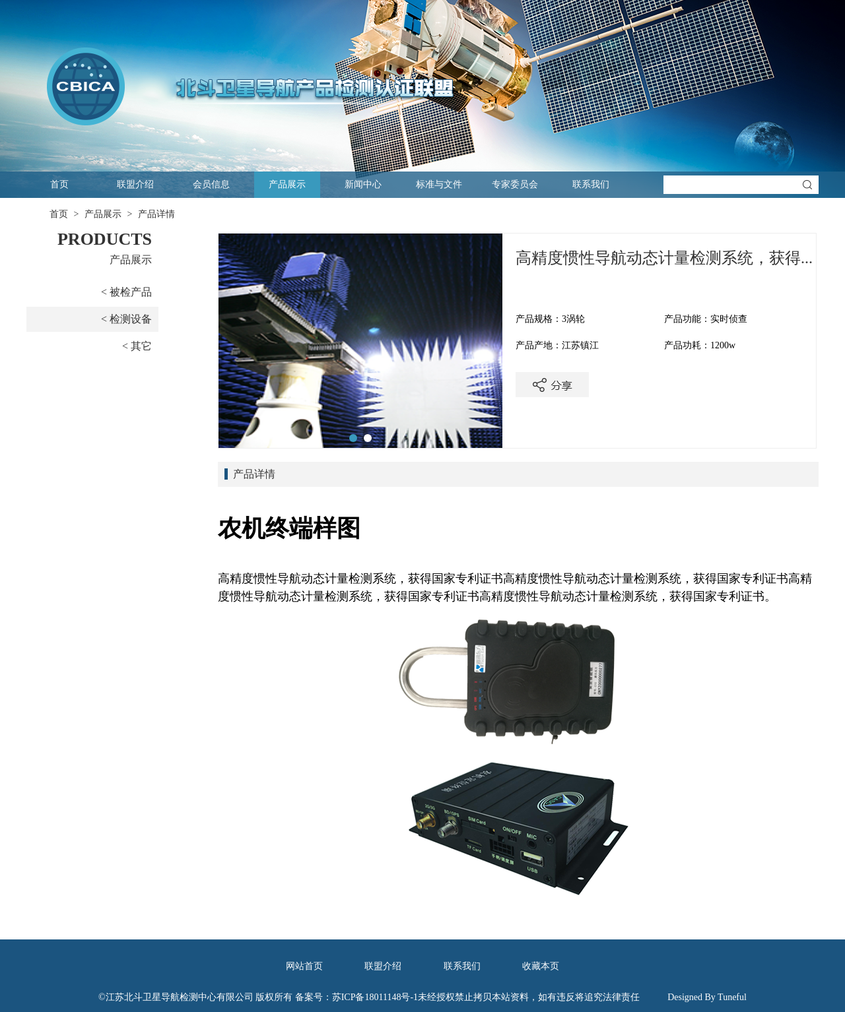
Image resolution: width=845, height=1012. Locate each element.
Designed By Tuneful (707, 997)
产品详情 (156, 214)
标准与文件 (439, 184)
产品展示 (287, 184)
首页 (59, 184)
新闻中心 (363, 184)
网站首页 (304, 966)
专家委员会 (515, 184)
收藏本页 (540, 966)
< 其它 (137, 346)
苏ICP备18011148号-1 (375, 997)
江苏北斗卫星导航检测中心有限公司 (180, 997)
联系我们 (590, 184)
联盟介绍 (135, 184)
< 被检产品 (126, 292)
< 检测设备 (126, 319)
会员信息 (211, 184)
